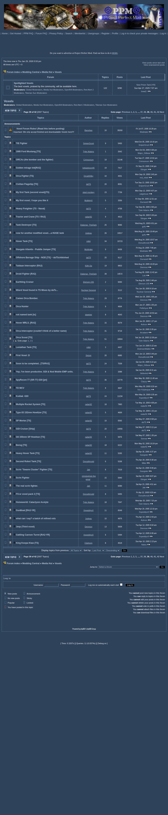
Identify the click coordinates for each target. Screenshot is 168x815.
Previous (126, 112)
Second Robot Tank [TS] (28, 461)
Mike (144, 463)
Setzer (88, 355)
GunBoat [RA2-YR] (25, 510)
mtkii (88, 241)
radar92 (88, 217)
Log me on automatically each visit (103, 585)
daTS (88, 184)
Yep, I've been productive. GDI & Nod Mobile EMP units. (44, 371)
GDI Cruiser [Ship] (25, 429)
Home (5, 33)
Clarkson (88, 543)
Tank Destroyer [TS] (26, 225)
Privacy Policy (56, 33)
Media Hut (47, 72)
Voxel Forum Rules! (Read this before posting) (40, 128)
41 (155, 112)
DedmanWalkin (144, 349)
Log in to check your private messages (139, 33)
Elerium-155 (88, 282)
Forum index (13, 72)
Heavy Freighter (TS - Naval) (30, 208)
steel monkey (88, 192)
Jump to (93, 567)
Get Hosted (16, 33)
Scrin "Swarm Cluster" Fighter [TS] (34, 469)
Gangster (144, 455)
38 (145, 112)
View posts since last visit (153, 63)
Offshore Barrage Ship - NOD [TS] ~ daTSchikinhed (42, 257)
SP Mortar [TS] (23, 420)
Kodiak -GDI (22, 396)
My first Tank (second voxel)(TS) (32, 192)
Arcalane (144, 332)
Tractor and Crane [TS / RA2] (31, 216)
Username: (38, 585)
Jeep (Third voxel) (25, 526)
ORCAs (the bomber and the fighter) (34, 159)
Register (106, 33)
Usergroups (94, 33)
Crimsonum (88, 160)
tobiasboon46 (88, 168)
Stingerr (144, 169)
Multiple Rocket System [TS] (30, 404)
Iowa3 (143, 91)
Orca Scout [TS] (24, 337)
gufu (144, 226)
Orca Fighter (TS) (25, 176)
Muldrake (144, 132)
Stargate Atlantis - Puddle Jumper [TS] (36, 249)
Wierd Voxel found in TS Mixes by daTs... (37, 290)
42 (158, 112)
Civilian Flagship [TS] (27, 184)
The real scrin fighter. (27, 486)
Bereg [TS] (21, 445)
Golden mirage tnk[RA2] (28, 168)
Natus (144, 545)
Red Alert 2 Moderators (84, 105)
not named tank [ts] (26, 314)
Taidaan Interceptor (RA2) (29, 265)
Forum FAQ (41, 33)
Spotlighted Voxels (23, 83)
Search (69, 33)
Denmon (144, 267)
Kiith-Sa (88, 266)
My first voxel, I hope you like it (32, 200)
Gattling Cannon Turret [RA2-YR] (33, 535)
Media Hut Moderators (53, 90)
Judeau (88, 233)
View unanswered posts (154, 65)
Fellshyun (144, 308)
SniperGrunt (88, 143)
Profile (115, 33)
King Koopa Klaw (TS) (27, 543)
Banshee (88, 130)
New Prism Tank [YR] (145, 85)
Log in (163, 33)
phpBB (82, 629)
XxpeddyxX (144, 398)
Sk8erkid (144, 373)
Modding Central (31, 72)
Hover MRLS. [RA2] (26, 323)
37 (141, 112)
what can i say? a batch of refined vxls (36, 518)
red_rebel (144, 178)
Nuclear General (88, 290)
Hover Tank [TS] (24, 241)
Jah (88, 469)
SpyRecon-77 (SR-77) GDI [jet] (31, 380)
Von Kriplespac (144, 390)
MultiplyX (88, 200)
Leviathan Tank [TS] (26, 347)
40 (151, 112)
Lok (144, 275)
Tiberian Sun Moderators (36, 93)
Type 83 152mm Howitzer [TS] (31, 412)
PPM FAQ (29, 33)
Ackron (144, 324)
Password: (65, 585)
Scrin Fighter (22, 477)
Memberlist (80, 33)
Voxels (58, 72)
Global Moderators (34, 90)
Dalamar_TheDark (88, 225)
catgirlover (144, 194)
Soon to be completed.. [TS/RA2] (33, 363)
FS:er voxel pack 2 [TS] (28, 494)
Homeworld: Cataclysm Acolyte (32, 502)
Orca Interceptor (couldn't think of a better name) (41, 331)
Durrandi (144, 202)
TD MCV (20, 388)
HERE (115, 53)
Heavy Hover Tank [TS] (28, 453)
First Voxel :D (23, 355)
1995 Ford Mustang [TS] (28, 151)
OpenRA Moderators (73, 90)
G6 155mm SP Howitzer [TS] (30, 437)
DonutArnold (143, 243)
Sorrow (144, 438)
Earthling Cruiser (25, 282)
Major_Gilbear (144, 153)
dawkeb (88, 315)
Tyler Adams (88, 151)
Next (162, 112)
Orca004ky (88, 176)
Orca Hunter (22, 306)
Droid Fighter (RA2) (26, 274)
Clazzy (144, 381)
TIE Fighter (21, 143)
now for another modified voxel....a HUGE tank (40, 233)
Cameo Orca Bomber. (27, 298)
